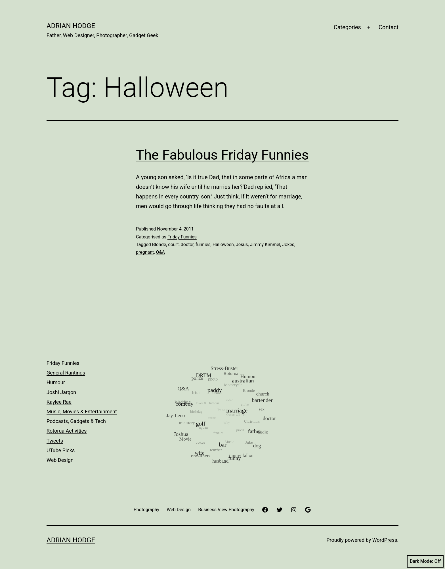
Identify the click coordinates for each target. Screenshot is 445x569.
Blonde (159, 244)
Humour (56, 382)
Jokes (288, 244)
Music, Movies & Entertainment (82, 411)
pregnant (145, 252)
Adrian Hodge (71, 26)
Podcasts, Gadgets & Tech (76, 421)
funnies (203, 244)
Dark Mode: (425, 561)
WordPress (384, 540)
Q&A (160, 252)
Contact (388, 27)
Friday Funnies (182, 237)
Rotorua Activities (67, 431)
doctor (187, 244)
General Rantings (66, 373)
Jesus (242, 244)
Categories (347, 27)
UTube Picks (61, 450)
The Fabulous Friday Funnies (222, 155)
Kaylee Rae (59, 402)
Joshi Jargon (61, 392)
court (173, 244)
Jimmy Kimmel (265, 244)
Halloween (223, 244)
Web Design (60, 460)
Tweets (55, 441)
